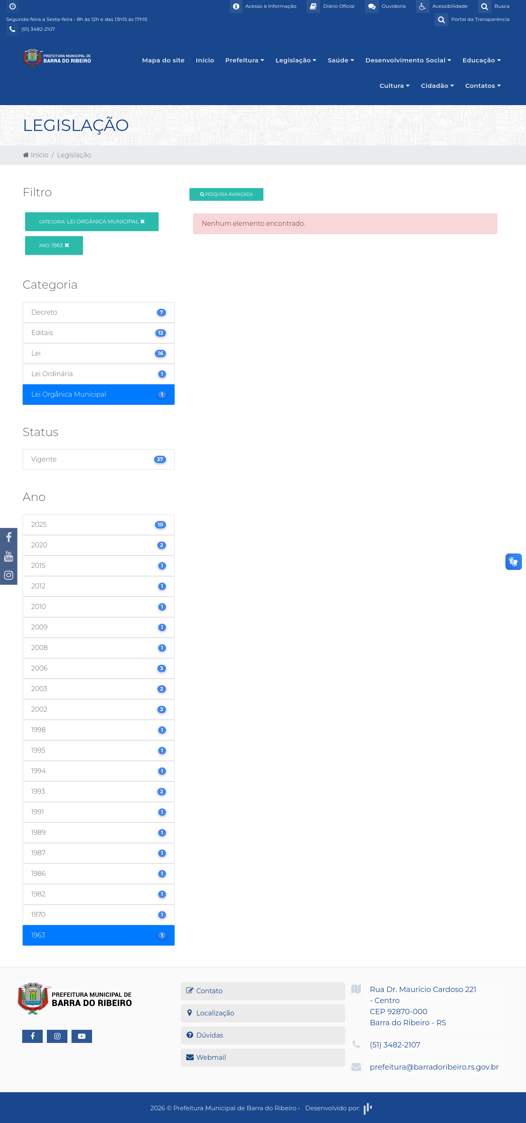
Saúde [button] (341, 60)
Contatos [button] (483, 86)
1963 (54, 245)
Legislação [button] (295, 60)
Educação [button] (482, 60)
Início (205, 60)
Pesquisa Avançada (226, 194)
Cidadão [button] (437, 86)
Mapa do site (163, 60)
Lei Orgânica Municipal (92, 221)
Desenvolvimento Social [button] (408, 60)
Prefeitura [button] (244, 60)
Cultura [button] (395, 86)
